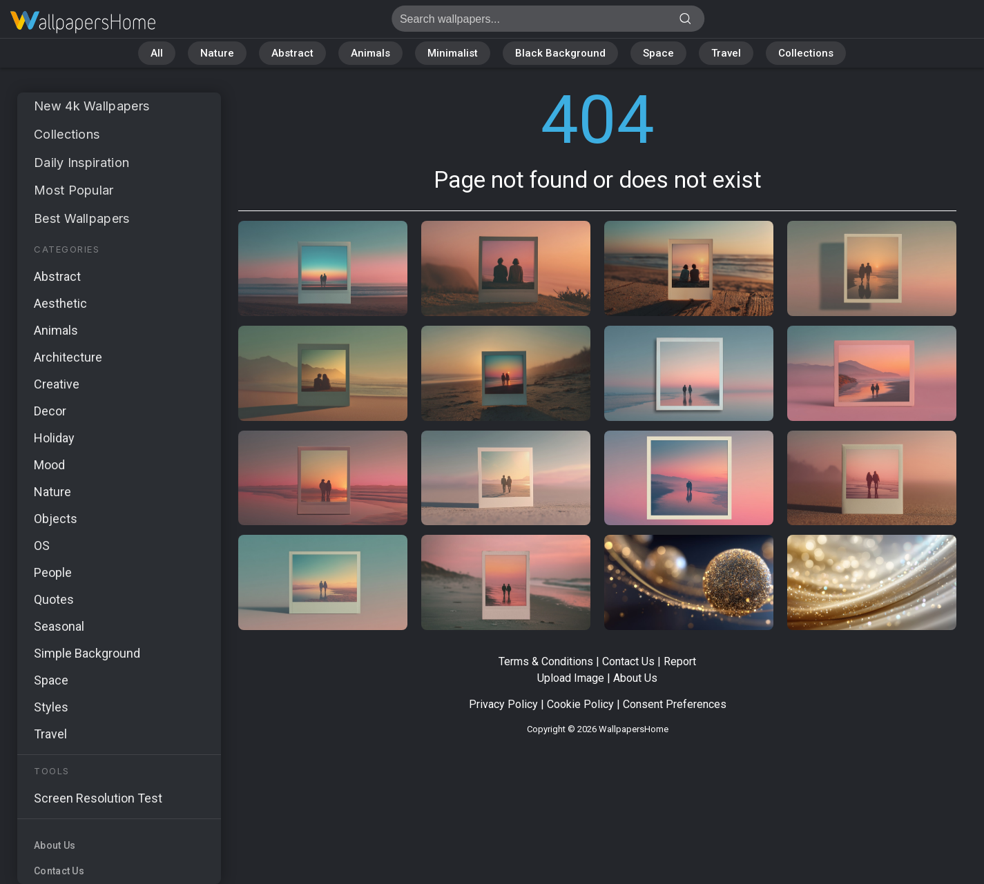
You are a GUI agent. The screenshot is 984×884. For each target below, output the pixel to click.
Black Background (560, 53)
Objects (55, 518)
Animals (370, 53)
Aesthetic (60, 303)
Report (680, 661)
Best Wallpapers (82, 218)
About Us (54, 845)
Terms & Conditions (546, 661)
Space (658, 53)
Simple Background (87, 653)
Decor (50, 411)
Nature (217, 53)
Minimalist (452, 53)
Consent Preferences (674, 704)
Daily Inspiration (81, 162)
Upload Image (570, 678)
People (53, 572)
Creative (56, 384)
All (157, 53)
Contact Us (59, 870)
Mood (49, 465)
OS (42, 545)
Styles (51, 707)
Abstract (292, 53)
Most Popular (74, 190)
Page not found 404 (82, 22)
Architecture (68, 357)
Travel (726, 53)
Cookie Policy (580, 704)
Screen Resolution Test (98, 798)
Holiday (54, 438)
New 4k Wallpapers (91, 106)
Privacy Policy (503, 704)
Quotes (54, 599)
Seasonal (59, 626)
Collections (805, 53)
